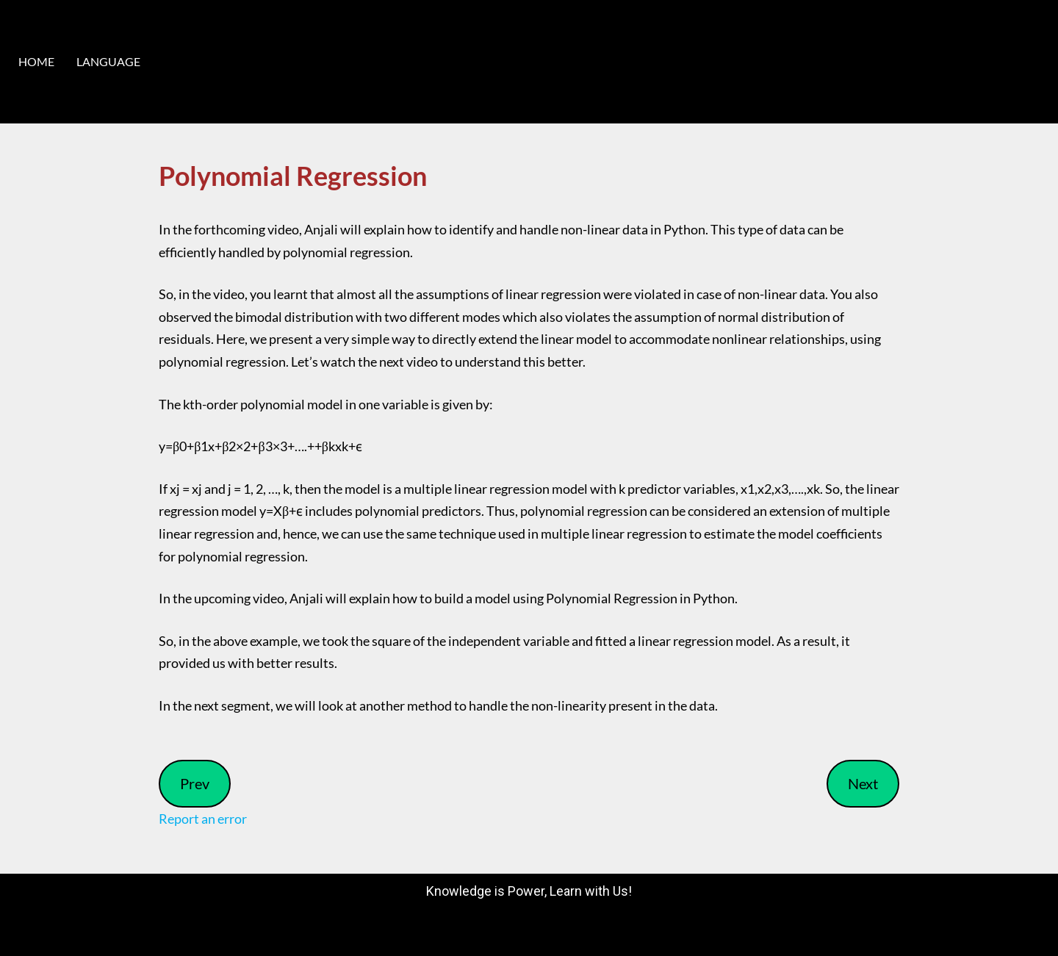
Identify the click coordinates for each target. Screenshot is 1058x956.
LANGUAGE (108, 61)
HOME (36, 61)
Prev (194, 783)
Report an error (203, 819)
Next (863, 783)
